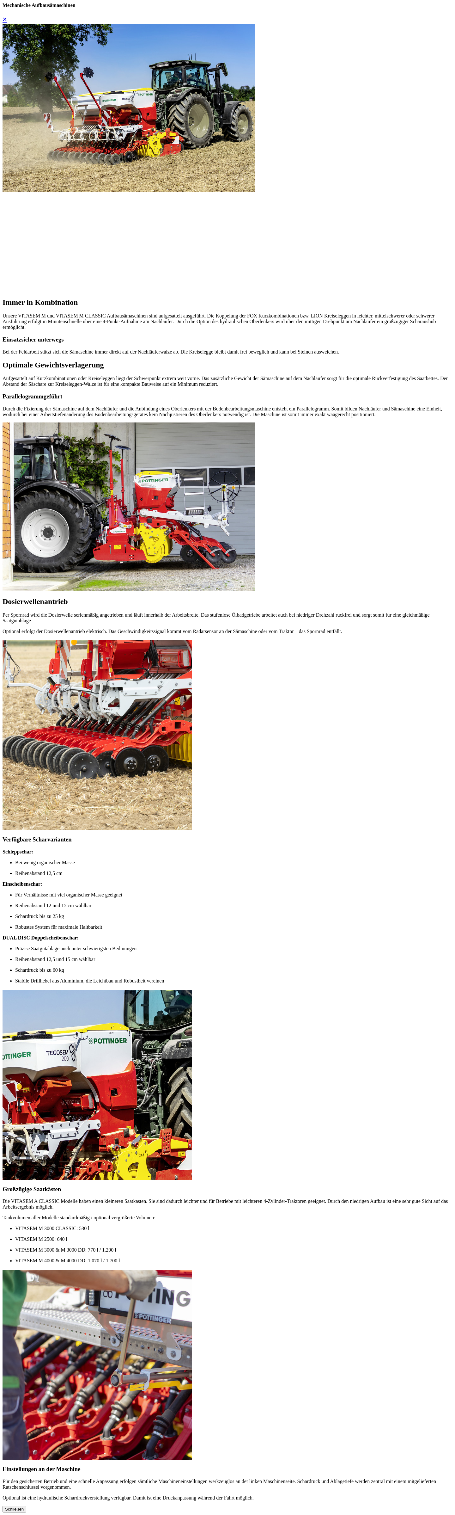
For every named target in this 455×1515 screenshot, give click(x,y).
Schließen (14, 1509)
